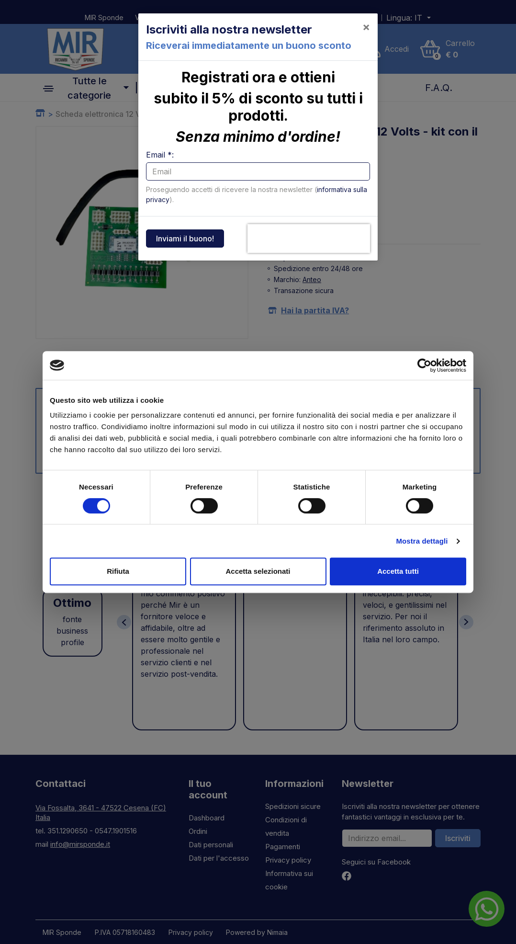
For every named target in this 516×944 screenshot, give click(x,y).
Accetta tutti (398, 571)
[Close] (366, 26)
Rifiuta (118, 571)
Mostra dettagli (422, 541)
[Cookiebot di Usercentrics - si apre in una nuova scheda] (424, 365)
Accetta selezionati (257, 571)
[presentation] (308, 238)
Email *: (160, 154)
